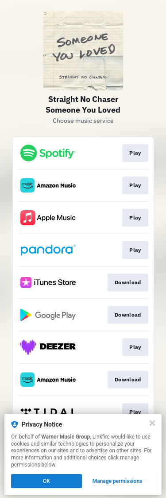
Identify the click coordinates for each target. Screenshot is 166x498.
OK (46, 481)
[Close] (152, 423)
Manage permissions (118, 481)
